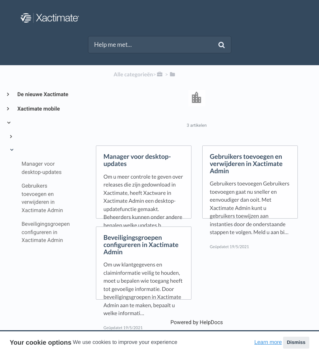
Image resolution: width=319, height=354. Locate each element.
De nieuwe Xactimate (42, 94)
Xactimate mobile (38, 109)
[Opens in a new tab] (196, 322)
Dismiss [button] (296, 342)
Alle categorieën (133, 74)
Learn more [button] (268, 342)
